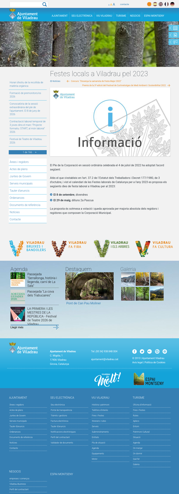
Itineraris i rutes (99, 421)
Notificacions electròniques (63, 432)
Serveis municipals (21, 183)
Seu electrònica (58, 405)
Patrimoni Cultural (141, 432)
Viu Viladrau (104, 15)
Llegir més (16, 327)
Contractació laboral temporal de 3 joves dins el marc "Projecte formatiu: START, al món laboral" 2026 (27, 127)
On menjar (137, 448)
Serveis (95, 426)
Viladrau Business (18, 484)
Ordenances (17, 197)
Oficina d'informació (142, 405)
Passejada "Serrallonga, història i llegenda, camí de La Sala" (42, 280)
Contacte (15, 219)
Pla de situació (98, 443)
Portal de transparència (61, 410)
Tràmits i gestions (59, 415)
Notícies (15, 212)
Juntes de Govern (20, 176)
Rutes (135, 415)
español (155, 4)
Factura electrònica (59, 421)
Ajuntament (60, 15)
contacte (124, 4)
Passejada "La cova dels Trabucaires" (40, 293)
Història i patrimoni (100, 405)
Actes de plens (18, 169)
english (161, 4)
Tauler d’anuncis (58, 426)
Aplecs (136, 421)
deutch (172, 4)
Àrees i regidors (19, 162)
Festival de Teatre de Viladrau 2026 (26, 141)
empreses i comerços (19, 478)
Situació (136, 437)
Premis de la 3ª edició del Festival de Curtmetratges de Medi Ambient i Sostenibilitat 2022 (124, 85)
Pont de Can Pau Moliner (83, 303)
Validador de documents (62, 443)
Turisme (121, 15)
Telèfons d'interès (100, 410)
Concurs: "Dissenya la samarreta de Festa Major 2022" (96, 81)
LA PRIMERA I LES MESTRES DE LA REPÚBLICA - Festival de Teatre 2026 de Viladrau (41, 316)
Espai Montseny (154, 15)
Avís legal (137, 362)
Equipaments (98, 453)
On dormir (137, 453)
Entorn (136, 426)
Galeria (136, 464)
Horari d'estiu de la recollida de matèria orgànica (26, 84)
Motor (94, 459)
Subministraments (100, 432)
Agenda (95, 448)
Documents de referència (25, 205)
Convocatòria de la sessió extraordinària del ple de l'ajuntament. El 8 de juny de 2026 (25, 109)
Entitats (95, 437)
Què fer (136, 459)
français (166, 4)
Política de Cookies (155, 362)
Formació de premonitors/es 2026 (25, 95)
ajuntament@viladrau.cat (104, 359)
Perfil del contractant (60, 437)
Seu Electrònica (81, 15)
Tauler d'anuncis (19, 190)
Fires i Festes (98, 415)
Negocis (135, 15)
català (149, 4)
